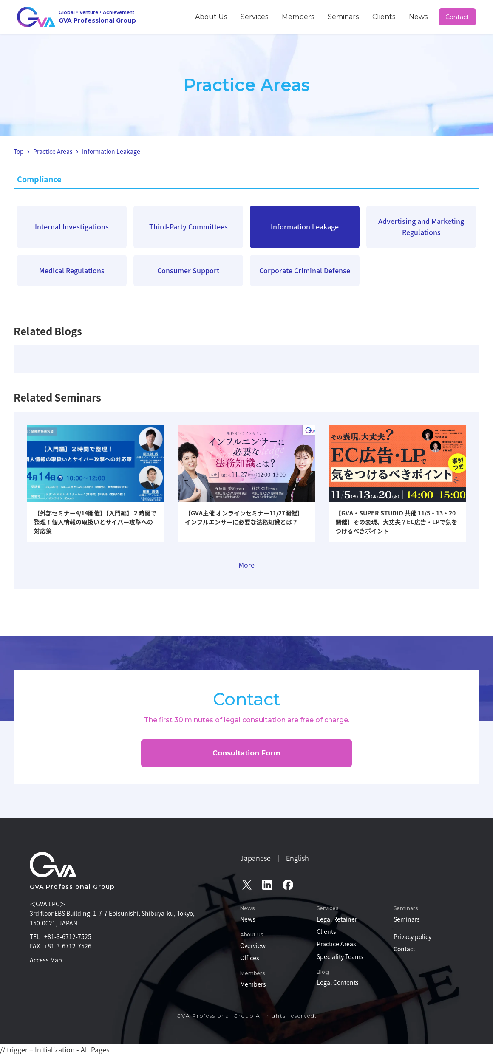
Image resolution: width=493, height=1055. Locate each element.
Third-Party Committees (188, 226)
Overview (253, 945)
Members (330, 16)
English (297, 858)
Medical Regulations (72, 270)
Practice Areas (336, 943)
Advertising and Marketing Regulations (421, 226)
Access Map (46, 960)
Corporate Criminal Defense (304, 270)
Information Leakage (305, 226)
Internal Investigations (72, 226)
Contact (458, 17)
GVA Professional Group (72, 887)
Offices (249, 957)
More (246, 565)
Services (296, 16)
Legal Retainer (337, 919)
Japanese (255, 858)
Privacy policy (412, 936)
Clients (396, 16)
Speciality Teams (340, 956)
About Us (262, 16)
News (423, 16)
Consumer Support (188, 270)
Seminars (365, 16)
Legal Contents (338, 982)
